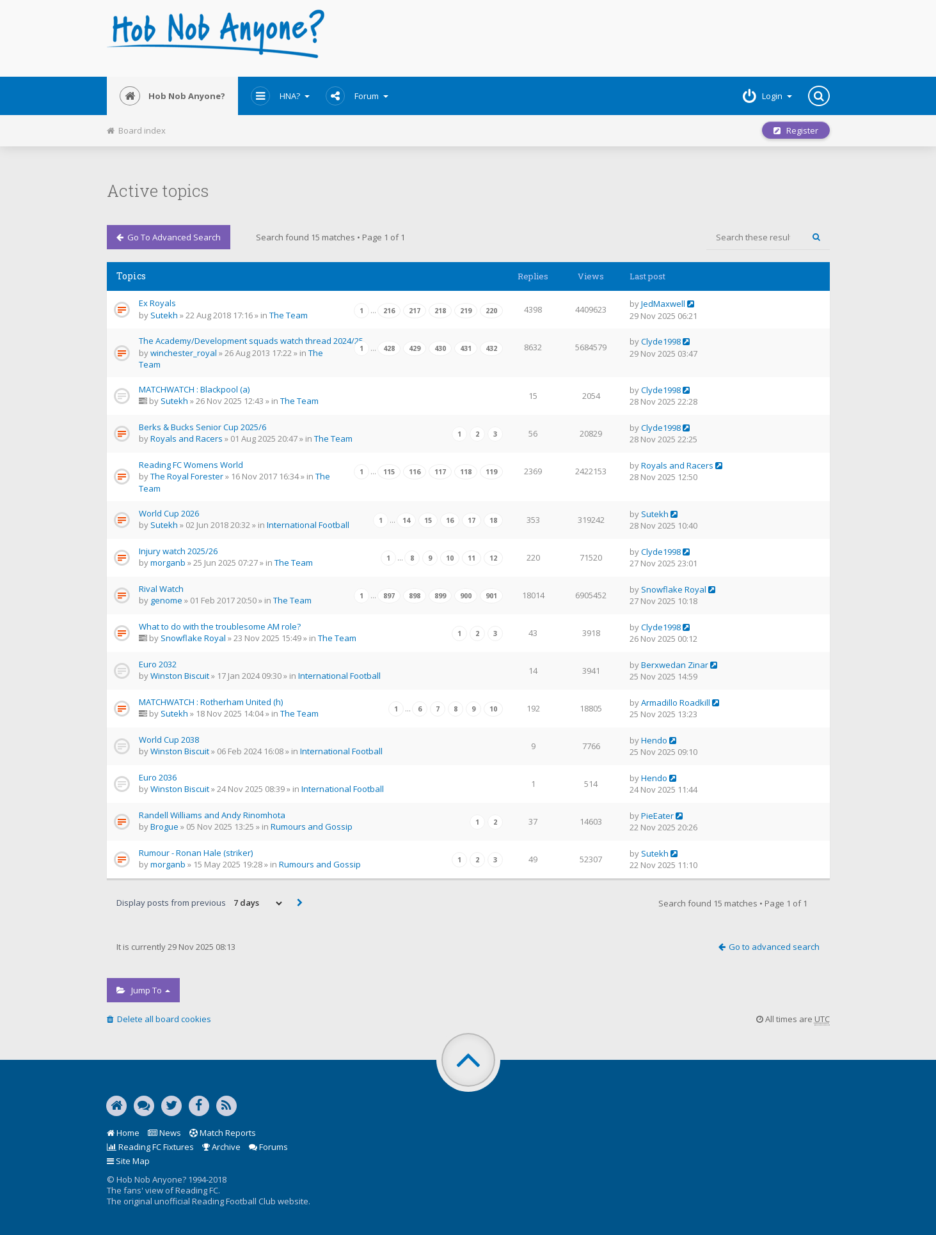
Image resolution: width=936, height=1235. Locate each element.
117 (440, 471)
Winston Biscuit (179, 675)
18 (493, 520)
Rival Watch (161, 588)
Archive (221, 1147)
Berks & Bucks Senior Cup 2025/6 (202, 427)
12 (493, 558)
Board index (136, 130)
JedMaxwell (663, 303)
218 (440, 310)
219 (466, 310)
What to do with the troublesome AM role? (220, 626)
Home (123, 1132)
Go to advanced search (168, 237)
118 (466, 471)
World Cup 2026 (169, 513)
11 (471, 558)
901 (491, 595)
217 (414, 310)
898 (414, 595)
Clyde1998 (661, 341)
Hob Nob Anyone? (172, 96)
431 (466, 348)
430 (440, 348)
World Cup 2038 (169, 739)
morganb (168, 562)
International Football (308, 525)
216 (389, 310)
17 (471, 520)
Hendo (654, 740)
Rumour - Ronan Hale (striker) (196, 852)
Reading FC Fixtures (150, 1147)
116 (414, 471)
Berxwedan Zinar (674, 665)
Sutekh (164, 315)
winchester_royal (183, 353)
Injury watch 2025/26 (178, 551)
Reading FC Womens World (191, 464)
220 (491, 310)
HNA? (280, 96)
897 (389, 595)
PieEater (657, 815)
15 (428, 520)
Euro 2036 (158, 777)
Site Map (128, 1161)
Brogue (164, 826)
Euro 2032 (158, 664)
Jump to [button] (143, 990)
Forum (357, 96)
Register (795, 130)
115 (389, 471)
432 (491, 348)
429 (414, 348)
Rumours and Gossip (312, 826)
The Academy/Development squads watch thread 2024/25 (251, 340)
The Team (288, 315)
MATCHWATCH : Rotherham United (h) (211, 702)
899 (440, 595)
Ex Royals (157, 303)
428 (389, 348)
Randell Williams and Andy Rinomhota (212, 815)
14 (406, 520)
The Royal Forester (186, 476)
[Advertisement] (591, 38)
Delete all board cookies (159, 1019)
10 (450, 558)
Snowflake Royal (673, 589)
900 (466, 595)
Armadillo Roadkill (675, 702)
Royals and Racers (186, 438)
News (164, 1132)
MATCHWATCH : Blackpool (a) (194, 389)
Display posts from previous (200, 903)
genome (166, 600)
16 (450, 520)
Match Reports (222, 1132)
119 (491, 471)
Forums (268, 1147)
